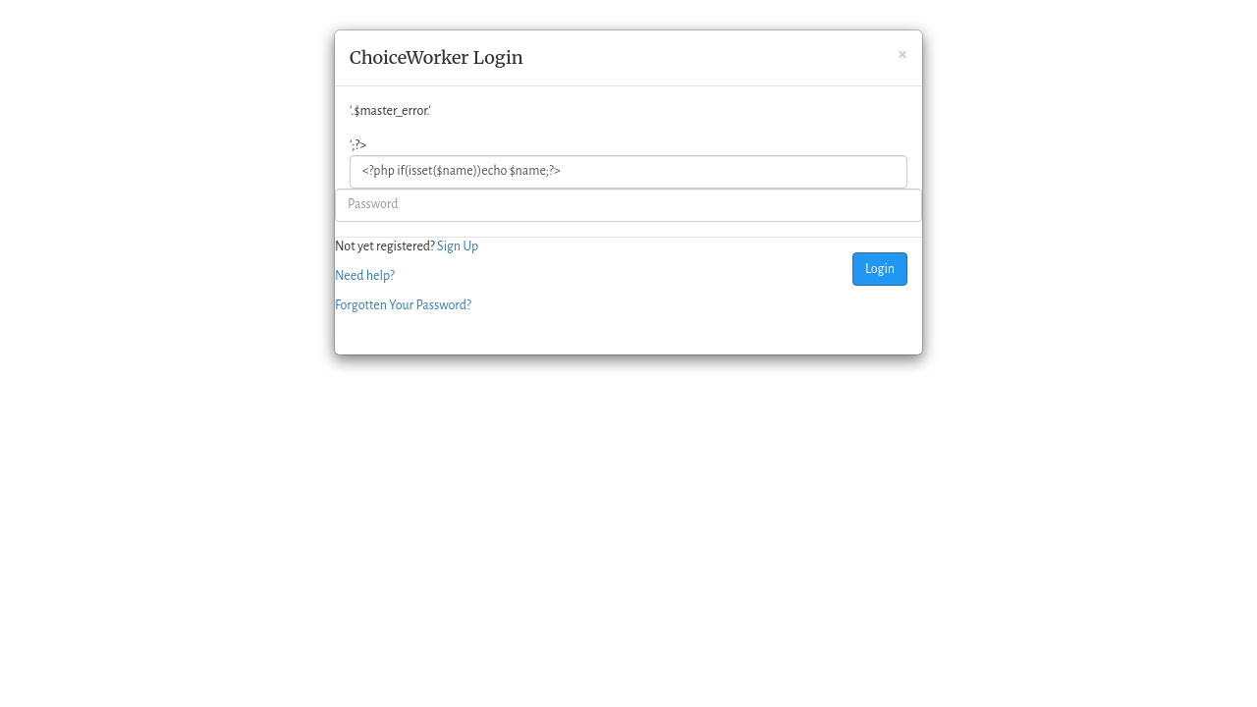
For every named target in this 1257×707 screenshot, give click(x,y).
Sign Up (457, 246)
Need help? (365, 276)
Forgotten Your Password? (403, 305)
